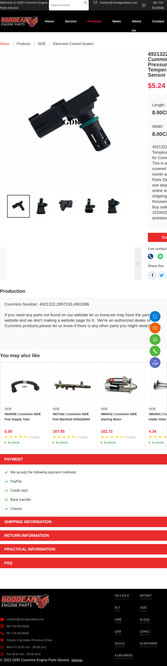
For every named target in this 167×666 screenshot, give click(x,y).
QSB (118, 631)
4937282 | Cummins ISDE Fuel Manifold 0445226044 (71, 416)
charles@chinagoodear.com (22, 619)
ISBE (118, 619)
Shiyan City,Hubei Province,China (26, 640)
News (116, 21)
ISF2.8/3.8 (122, 595)
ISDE (8, 409)
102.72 (107, 431)
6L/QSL (145, 619)
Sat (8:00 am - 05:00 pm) (20, 654)
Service (71, 21)
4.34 (152, 431)
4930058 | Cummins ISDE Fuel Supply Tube (23, 416)
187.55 (59, 431)
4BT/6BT (146, 595)
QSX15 (120, 643)
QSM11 (145, 631)
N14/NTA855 (148, 643)
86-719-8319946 (14, 626)
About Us (136, 22)
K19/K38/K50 (124, 655)
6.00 (8, 431)
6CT (117, 607)
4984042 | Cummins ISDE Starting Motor (119, 416)
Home (49, 21)
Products (94, 21)
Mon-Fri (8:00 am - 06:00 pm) (23, 647)
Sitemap (76, 660)
